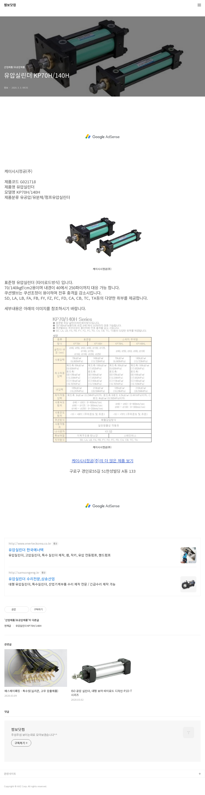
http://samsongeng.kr (24, 572)
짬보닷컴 (10, 5)
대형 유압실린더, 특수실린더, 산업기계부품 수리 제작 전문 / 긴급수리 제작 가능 (62, 584)
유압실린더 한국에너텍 (26, 549)
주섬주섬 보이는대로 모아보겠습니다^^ (34, 735)
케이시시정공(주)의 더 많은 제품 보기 (102, 460)
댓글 (6, 711)
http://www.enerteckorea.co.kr (30, 543)
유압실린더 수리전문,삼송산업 (32, 578)
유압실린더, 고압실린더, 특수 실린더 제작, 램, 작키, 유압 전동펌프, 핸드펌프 (60, 555)
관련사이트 (10, 774)
